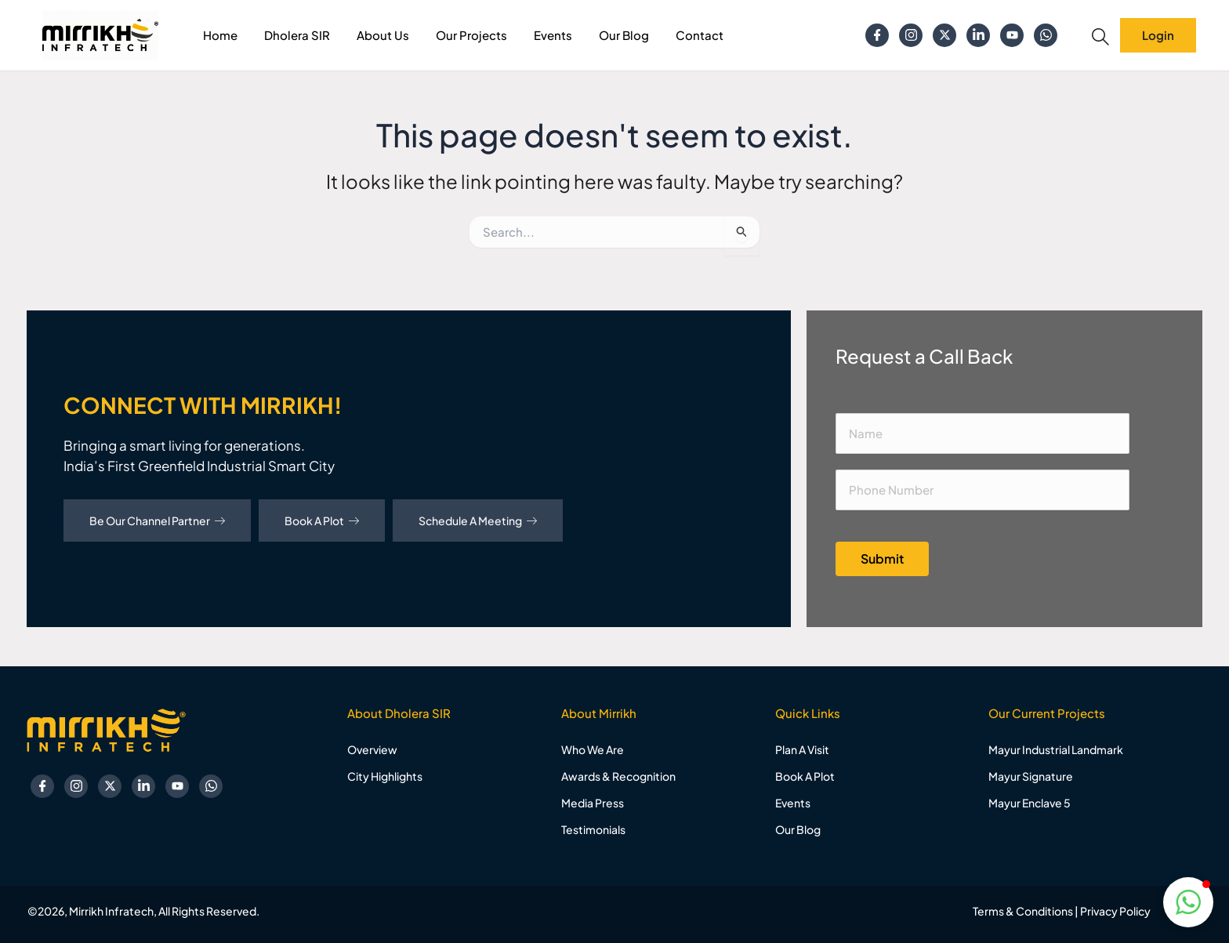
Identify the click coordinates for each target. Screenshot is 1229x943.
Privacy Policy (1115, 911)
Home (220, 34)
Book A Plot (322, 520)
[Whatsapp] (1045, 35)
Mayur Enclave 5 (1029, 803)
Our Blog (624, 34)
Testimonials (593, 829)
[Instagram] (911, 35)
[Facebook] (877, 35)
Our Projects (471, 34)
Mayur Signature (1030, 776)
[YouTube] (1012, 35)
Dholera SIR (297, 34)
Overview (372, 749)
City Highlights (384, 776)
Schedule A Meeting (478, 520)
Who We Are (592, 749)
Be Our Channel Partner (157, 520)
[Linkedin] (978, 35)
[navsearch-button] (1100, 37)
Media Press (592, 803)
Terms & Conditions (1023, 911)
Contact (699, 34)
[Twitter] (944, 35)
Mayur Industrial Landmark (1055, 749)
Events (553, 34)
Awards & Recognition (618, 776)
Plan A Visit (802, 749)
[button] (1188, 902)
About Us (383, 34)
